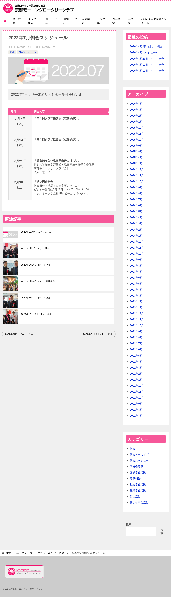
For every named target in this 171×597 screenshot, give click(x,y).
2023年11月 (137, 247)
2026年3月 (136, 109)
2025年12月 (137, 127)
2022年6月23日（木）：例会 (98, 334)
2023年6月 (136, 277)
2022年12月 (137, 313)
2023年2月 (136, 301)
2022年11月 (137, 319)
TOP (29, 552)
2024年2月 (136, 229)
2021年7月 (136, 415)
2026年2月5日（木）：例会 (35, 248)
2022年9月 (136, 331)
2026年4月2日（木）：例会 (146, 46)
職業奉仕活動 (138, 490)
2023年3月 (136, 295)
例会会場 (116, 21)
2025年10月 (137, 139)
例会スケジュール (27, 52)
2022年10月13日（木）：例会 (36, 314)
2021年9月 (136, 403)
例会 (46, 21)
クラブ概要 (32, 21)
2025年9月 (136, 145)
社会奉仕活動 (138, 484)
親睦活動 (135, 496)
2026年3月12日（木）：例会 (147, 70)
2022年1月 (136, 379)
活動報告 (66, 21)
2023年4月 (136, 289)
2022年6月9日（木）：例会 (19, 334)
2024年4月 (136, 217)
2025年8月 (136, 151)
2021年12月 (137, 385)
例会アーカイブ (139, 454)
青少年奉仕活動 (139, 502)
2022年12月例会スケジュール (36, 232)
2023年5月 (136, 283)
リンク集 (101, 21)
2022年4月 (136, 361)
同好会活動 (136, 466)
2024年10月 (137, 181)
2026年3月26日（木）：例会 (147, 58)
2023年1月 (136, 307)
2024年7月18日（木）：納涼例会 (38, 281)
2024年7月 (136, 199)
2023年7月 (136, 271)
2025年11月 (137, 133)
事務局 (130, 21)
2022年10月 (137, 325)
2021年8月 (136, 409)
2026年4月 (136, 103)
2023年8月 (136, 265)
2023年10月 (137, 253)
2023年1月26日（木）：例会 (35, 265)
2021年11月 (137, 391)
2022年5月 (136, 355)
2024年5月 (136, 211)
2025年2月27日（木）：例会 (35, 298)
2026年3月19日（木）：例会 (147, 64)
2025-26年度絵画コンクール (153, 21)
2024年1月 (136, 235)
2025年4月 (136, 157)
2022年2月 (136, 373)
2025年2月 (136, 163)
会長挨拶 (17, 21)
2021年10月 (137, 397)
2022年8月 (136, 337)
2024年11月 (137, 175)
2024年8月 (136, 193)
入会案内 (86, 21)
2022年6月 (136, 349)
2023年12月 (137, 241)
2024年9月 (136, 187)
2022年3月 (136, 367)
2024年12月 (137, 169)
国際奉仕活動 (138, 472)
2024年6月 (136, 205)
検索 (128, 524)
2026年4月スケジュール (144, 52)
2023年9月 (136, 259)
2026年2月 (136, 115)
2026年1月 (136, 121)
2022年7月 (136, 343)
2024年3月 (136, 223)
